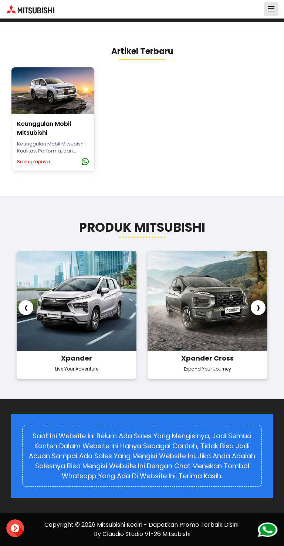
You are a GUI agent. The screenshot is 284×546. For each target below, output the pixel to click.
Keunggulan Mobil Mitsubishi (44, 128)
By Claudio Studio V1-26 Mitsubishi (142, 534)
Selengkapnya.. (34, 161)
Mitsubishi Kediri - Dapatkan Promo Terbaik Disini (168, 524)
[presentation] (25, 307)
